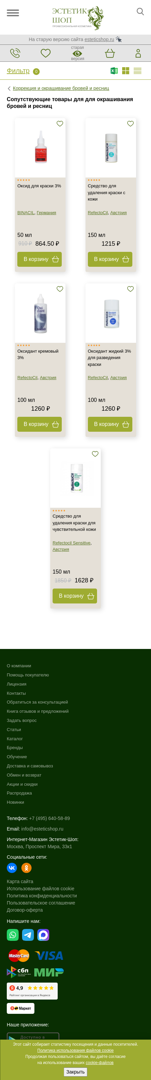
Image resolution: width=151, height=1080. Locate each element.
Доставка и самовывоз (30, 765)
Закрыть (76, 1072)
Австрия (118, 212)
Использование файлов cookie (40, 888)
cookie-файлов (100, 1062)
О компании (19, 665)
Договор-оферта (25, 910)
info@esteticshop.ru (42, 829)
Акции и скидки (22, 784)
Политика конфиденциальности (42, 895)
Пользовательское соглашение (41, 903)
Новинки (15, 802)
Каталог (15, 738)
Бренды (15, 747)
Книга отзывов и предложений (38, 711)
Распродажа (19, 793)
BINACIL (25, 212)
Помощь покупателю (28, 674)
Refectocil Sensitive (72, 542)
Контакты (16, 693)
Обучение (17, 756)
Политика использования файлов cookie (75, 1050)
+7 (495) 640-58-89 (49, 818)
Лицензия (16, 684)
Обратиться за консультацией (37, 702)
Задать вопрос (22, 720)
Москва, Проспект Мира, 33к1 (39, 846)
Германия (46, 212)
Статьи (14, 729)
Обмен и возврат (24, 775)
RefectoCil (98, 212)
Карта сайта (20, 881)
